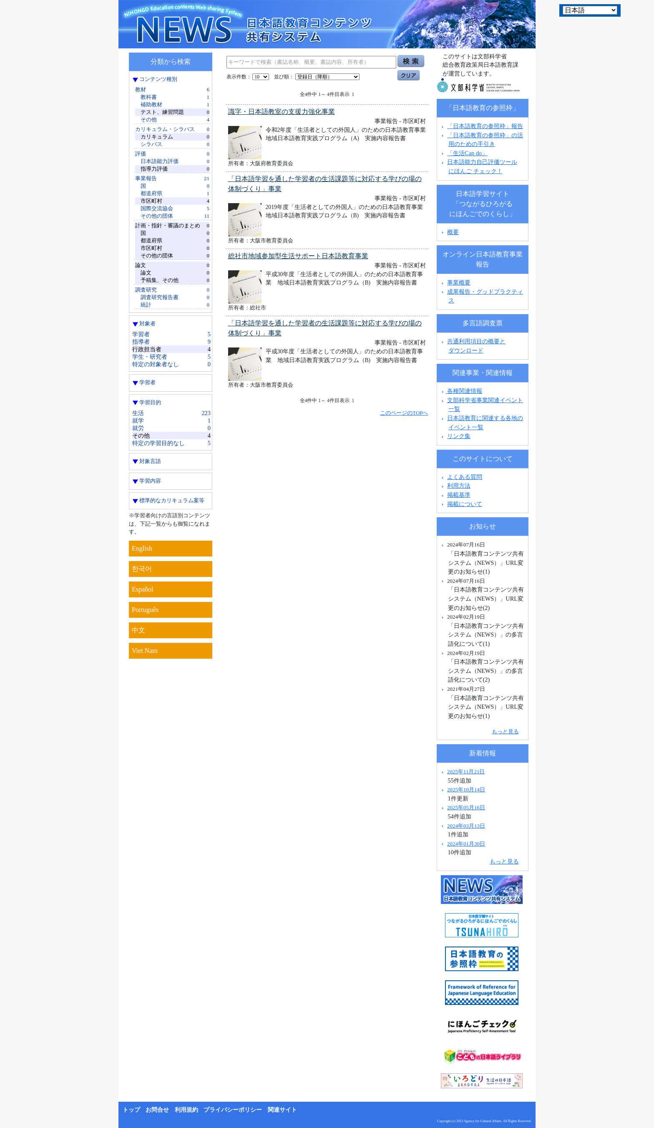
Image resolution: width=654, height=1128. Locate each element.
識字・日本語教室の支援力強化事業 (281, 111)
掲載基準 (458, 494)
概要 (453, 232)
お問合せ (157, 1110)
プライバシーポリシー (233, 1110)
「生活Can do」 (467, 153)
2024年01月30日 (466, 844)
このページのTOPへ (404, 413)
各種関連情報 (461, 391)
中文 (138, 630)
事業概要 (458, 282)
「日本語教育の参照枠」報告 (485, 126)
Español (142, 589)
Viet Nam (145, 650)
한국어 (142, 568)
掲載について (464, 504)
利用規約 (186, 1110)
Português (145, 609)
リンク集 (458, 436)
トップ (131, 1110)
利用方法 (458, 485)
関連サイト (282, 1110)
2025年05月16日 (466, 807)
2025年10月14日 (466, 789)
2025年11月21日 (466, 771)
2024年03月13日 (466, 826)
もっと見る (505, 731)
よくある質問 (464, 476)
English (142, 548)
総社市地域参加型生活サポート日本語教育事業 (298, 255)
